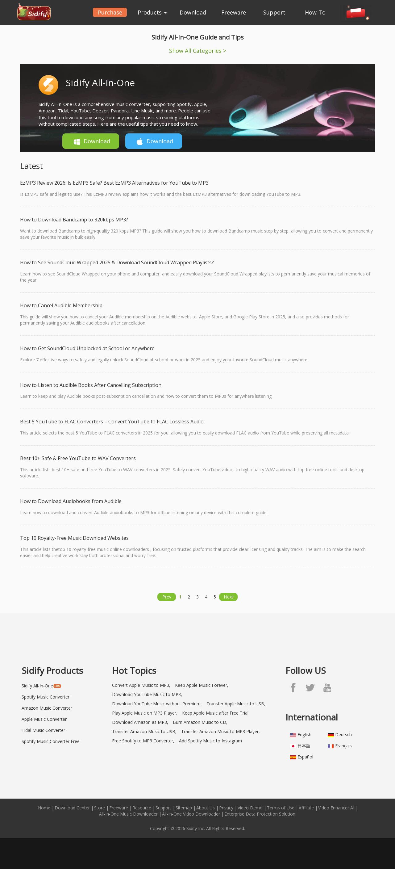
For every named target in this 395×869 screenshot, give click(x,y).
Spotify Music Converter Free (51, 741)
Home (44, 808)
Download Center (72, 808)
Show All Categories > (197, 50)
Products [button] (152, 12)
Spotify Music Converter (45, 697)
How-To (315, 12)
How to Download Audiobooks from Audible (71, 501)
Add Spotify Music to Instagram (210, 741)
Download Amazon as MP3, (140, 722)
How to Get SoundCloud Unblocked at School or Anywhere (87, 348)
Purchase (110, 12)
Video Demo (250, 808)
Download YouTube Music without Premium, (157, 704)
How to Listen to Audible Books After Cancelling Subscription (90, 385)
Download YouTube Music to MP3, (147, 694)
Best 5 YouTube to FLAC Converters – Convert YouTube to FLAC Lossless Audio (112, 421)
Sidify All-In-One (100, 82)
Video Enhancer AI (336, 808)
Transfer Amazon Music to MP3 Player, (220, 731)
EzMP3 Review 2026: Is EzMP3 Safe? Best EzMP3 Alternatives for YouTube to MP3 (114, 182)
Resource (141, 808)
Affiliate (306, 808)
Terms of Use (280, 808)
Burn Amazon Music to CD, (200, 722)
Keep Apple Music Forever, (201, 685)
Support (274, 12)
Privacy (226, 808)
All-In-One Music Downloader (128, 814)
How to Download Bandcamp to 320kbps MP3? (74, 219)
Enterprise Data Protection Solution (259, 814)
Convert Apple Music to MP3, (141, 685)
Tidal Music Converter (43, 730)
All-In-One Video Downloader (191, 814)
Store (99, 808)
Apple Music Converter (44, 719)
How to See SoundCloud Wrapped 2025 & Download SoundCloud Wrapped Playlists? (117, 262)
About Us (205, 808)
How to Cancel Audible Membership (61, 305)
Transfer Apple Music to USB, (235, 704)
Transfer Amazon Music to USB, (144, 731)
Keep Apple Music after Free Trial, (216, 713)
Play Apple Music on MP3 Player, (144, 713)
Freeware (233, 12)
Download (193, 12)
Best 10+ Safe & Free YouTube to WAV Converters (78, 458)
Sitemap (184, 808)
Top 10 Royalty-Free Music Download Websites (74, 538)
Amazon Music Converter (47, 708)
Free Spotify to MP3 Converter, (143, 741)
